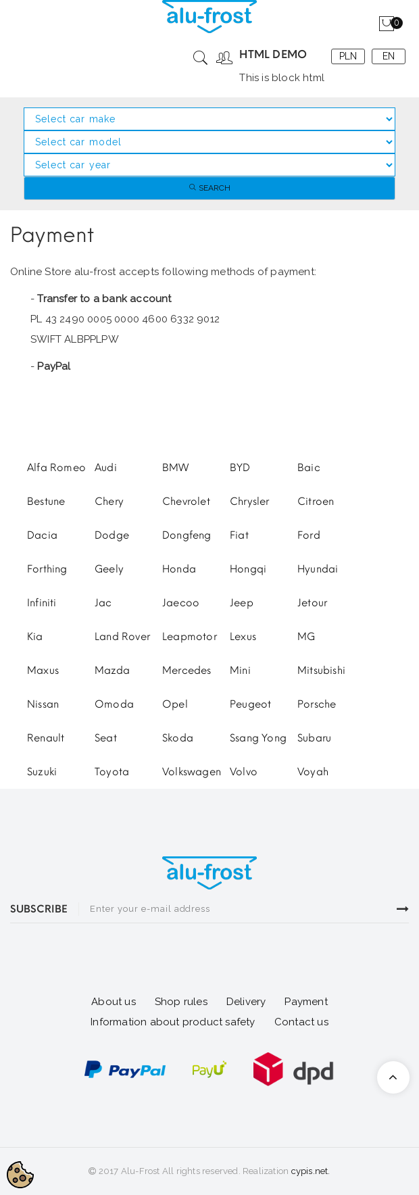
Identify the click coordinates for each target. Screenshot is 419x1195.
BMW (175, 468)
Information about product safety (173, 1022)
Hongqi (248, 569)
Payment (306, 1002)
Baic (308, 468)
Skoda (177, 738)
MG (306, 637)
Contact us (301, 1022)
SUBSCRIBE (39, 909)
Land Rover (122, 637)
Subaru (314, 738)
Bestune (46, 501)
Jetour (312, 603)
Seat (106, 738)
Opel (175, 704)
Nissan (43, 704)
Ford (308, 535)
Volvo (243, 772)
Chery (109, 501)
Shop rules (181, 1002)
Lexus (243, 637)
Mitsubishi (321, 670)
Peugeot (250, 704)
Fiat (239, 535)
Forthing (47, 569)
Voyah (312, 772)
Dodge (112, 535)
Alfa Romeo (56, 468)
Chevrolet (186, 501)
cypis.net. (310, 1171)
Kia (35, 637)
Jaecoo (180, 603)
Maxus (43, 670)
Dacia (42, 535)
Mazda (112, 670)
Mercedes (187, 670)
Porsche (316, 704)
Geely (109, 569)
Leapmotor (189, 637)
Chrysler (250, 501)
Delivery (246, 1002)
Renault (45, 738)
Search (209, 188)
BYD (240, 468)
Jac (103, 603)
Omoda (114, 704)
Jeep (241, 603)
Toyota (112, 772)
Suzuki (42, 772)
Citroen (315, 501)
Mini (240, 670)
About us (113, 1002)
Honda (179, 569)
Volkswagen (191, 772)
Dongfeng (187, 535)
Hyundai (317, 569)
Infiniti (42, 603)
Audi (106, 468)
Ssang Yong (258, 738)
